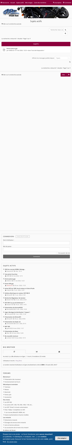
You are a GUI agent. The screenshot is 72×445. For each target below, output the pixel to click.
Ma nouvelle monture (11, 327)
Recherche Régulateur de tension (15, 289)
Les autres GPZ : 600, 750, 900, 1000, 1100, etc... (19, 395)
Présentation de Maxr (11, 322)
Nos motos (6, 390)
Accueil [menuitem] (12, 3)
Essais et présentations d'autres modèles (17, 405)
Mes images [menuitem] (29, 3)
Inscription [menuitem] (58, 3)
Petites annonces (8, 424)
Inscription (22, 229)
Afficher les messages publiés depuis (51, 54)
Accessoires (8, 387)
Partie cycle (8, 385)
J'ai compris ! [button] (62, 438)
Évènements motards (11, 410)
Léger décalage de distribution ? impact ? (17, 303)
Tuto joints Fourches (11, 266)
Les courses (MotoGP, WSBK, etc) (15, 402)
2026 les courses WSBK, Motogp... (15, 261)
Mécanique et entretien (10, 375)
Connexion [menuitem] (68, 3)
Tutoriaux (7, 377)
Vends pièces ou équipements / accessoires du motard (21, 429)
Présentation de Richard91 (13, 308)
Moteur (7, 380)
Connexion (8, 229)
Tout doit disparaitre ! (37, 47)
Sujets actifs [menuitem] (20, 3)
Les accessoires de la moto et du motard (16, 417)
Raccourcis (5, 3)
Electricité (7, 382)
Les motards (7, 407)
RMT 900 (7, 317)
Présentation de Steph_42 (13, 313)
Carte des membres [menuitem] (40, 3)
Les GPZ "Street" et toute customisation (16, 397)
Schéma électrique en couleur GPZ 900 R (17, 285)
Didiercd (11, 47)
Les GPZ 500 (8, 392)
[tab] (14, 342)
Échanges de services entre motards (15, 412)
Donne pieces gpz (12, 45)
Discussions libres (10, 422)
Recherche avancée (69, 30)
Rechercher (65, 30)
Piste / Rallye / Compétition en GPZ (15, 400)
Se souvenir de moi (63, 245)
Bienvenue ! (6, 367)
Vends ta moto (9, 427)
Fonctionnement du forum (12, 372)
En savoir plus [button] (12, 442)
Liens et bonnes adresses (12, 414)
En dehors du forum (9, 419)
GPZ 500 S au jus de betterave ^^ (15, 294)
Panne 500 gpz (9, 275)
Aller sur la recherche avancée (12, 24)
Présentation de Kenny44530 (14, 299)
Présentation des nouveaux (13, 370)
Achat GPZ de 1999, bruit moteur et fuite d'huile (19, 280)
